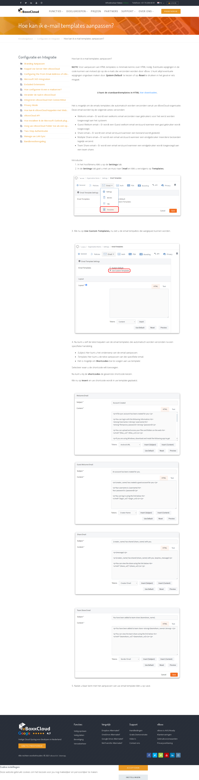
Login (172, 3)
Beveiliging (78, 739)
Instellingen (133, 777)
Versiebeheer (80, 743)
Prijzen (97, 11)
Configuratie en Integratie (50, 38)
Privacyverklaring (165, 743)
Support (123, 11)
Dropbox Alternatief (110, 730)
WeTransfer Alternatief (112, 743)
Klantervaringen (164, 734)
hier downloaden (148, 92)
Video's (132, 738)
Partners (109, 11)
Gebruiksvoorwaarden (167, 738)
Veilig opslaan (80, 731)
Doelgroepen (81, 11)
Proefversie (171, 11)
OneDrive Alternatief (111, 734)
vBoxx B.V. (54, 755)
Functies (64, 11)
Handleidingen (135, 730)
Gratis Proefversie (32, 746)
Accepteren (133, 768)
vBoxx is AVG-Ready (166, 730)
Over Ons (138, 11)
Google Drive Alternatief (112, 738)
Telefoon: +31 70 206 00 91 (143, 3)
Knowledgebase (26, 38)
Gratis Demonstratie (138, 734)
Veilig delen (79, 735)
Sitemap (63, 755)
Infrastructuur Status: (117, 3)
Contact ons (134, 743)
